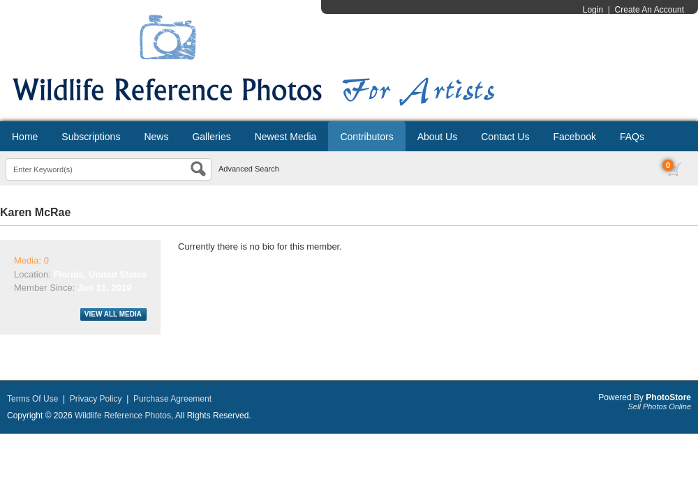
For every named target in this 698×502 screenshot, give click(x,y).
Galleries (211, 136)
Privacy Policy (96, 399)
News (156, 136)
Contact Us (505, 136)
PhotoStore (668, 397)
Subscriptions (90, 136)
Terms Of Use (32, 399)
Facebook (574, 136)
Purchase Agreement (172, 399)
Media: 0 (31, 260)
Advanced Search (248, 169)
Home (25, 136)
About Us (437, 136)
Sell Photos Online (660, 406)
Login (593, 10)
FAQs (632, 136)
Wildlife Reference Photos (123, 415)
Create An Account (649, 10)
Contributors (366, 136)
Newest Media (286, 136)
